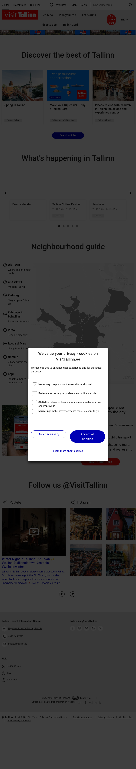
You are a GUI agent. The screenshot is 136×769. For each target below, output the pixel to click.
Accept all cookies (88, 436)
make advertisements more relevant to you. (69, 411)
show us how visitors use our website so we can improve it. (69, 404)
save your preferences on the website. (67, 393)
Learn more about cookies (68, 450)
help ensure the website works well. (65, 384)
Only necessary (48, 434)
